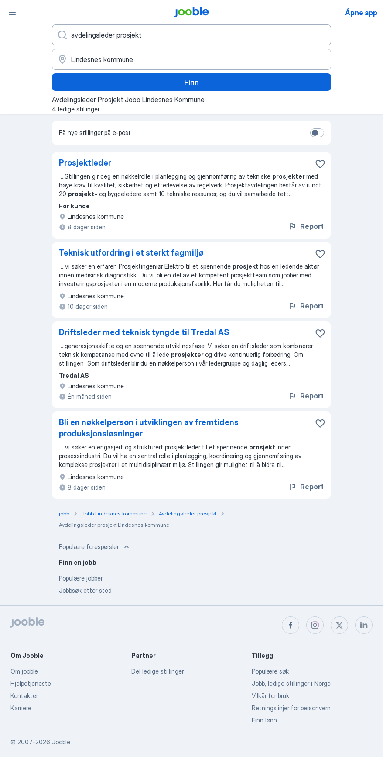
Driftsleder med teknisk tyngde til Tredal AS (144, 332)
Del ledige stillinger (157, 671)
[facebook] (290, 625)
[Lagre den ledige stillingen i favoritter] (320, 164)
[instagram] (315, 625)
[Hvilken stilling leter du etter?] (191, 34)
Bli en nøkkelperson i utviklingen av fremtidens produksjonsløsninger (149, 428)
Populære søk (270, 671)
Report (306, 226)
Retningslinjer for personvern (291, 708)
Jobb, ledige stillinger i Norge (291, 683)
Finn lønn (264, 720)
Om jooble (24, 671)
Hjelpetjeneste (30, 683)
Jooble (61, 742)
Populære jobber (81, 578)
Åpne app (361, 12)
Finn (191, 82)
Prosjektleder (85, 162)
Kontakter (24, 695)
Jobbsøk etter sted (85, 590)
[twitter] (339, 625)
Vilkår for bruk (270, 695)
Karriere (20, 708)
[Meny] (12, 12)
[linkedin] (364, 625)
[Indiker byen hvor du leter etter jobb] (191, 59)
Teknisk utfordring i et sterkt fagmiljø (131, 252)
